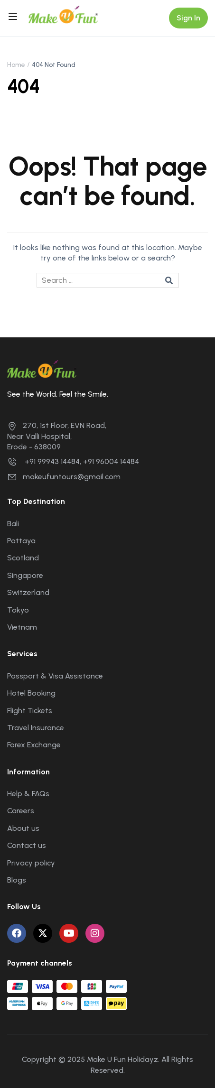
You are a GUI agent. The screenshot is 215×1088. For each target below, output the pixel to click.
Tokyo (18, 609)
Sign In (188, 17)
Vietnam (22, 627)
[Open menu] (14, 18)
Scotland (23, 557)
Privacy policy (31, 862)
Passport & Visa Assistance (55, 675)
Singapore (25, 575)
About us (23, 828)
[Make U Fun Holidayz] (63, 14)
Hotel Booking (31, 692)
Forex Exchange (34, 744)
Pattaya (21, 540)
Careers (20, 810)
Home (16, 65)
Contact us (26, 845)
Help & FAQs (28, 793)
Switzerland (28, 592)
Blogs (16, 879)
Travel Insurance (35, 727)
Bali (13, 523)
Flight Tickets (29, 710)
